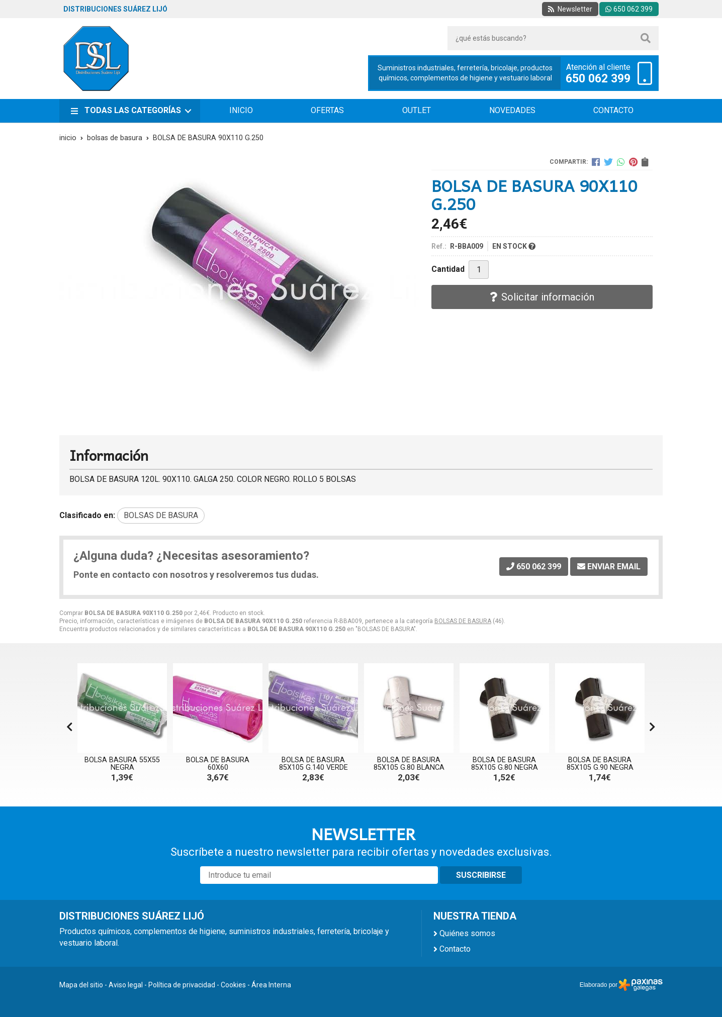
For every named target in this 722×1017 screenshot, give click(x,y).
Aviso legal (126, 985)
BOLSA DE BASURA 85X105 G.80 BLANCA (409, 763)
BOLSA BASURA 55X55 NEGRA (122, 763)
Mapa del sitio (81, 985)
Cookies (233, 985)
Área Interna (271, 985)
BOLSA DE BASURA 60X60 (217, 763)
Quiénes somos (467, 933)
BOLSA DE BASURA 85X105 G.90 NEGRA (600, 763)
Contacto (455, 949)
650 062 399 (598, 78)
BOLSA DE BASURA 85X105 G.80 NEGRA (504, 763)
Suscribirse (481, 875)
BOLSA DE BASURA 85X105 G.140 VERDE (313, 763)
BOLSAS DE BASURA (462, 621)
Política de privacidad (181, 985)
